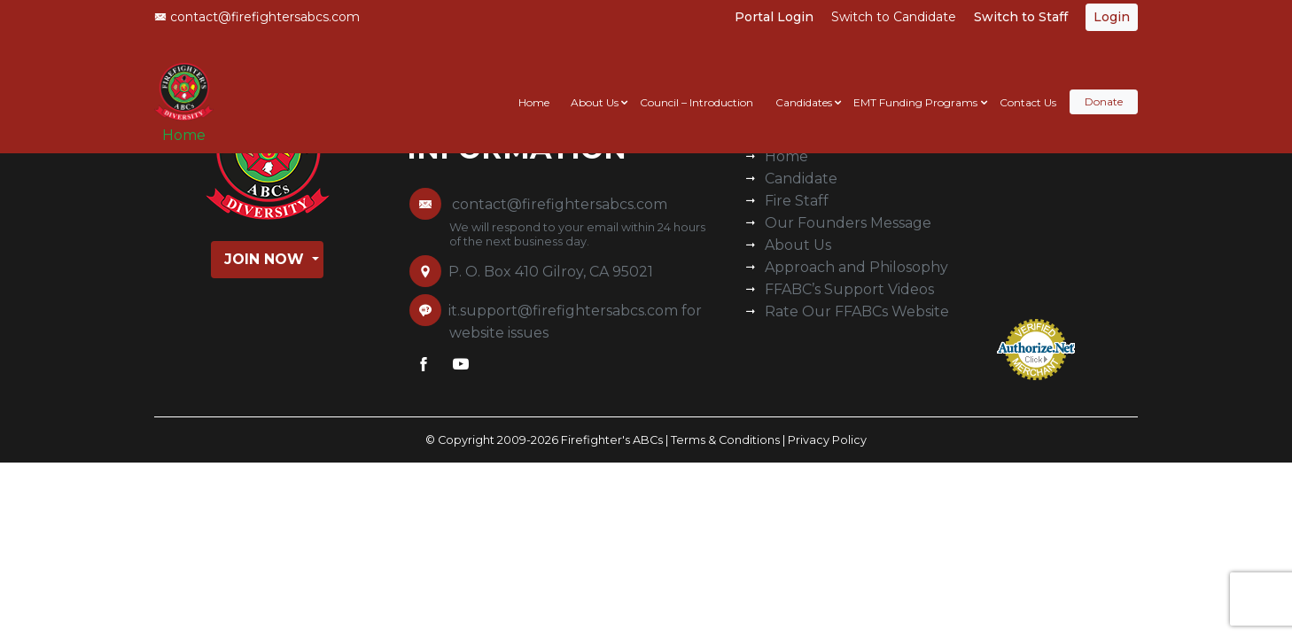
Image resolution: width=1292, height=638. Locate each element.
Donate (1104, 85)
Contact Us (1028, 85)
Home (190, 125)
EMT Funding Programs (915, 85)
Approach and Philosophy (856, 267)
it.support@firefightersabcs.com (563, 310)
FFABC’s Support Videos (849, 289)
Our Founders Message (848, 222)
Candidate (801, 178)
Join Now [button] (266, 259)
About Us (595, 85)
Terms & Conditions (725, 440)
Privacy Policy (827, 440)
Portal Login (774, 17)
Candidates (803, 85)
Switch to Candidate (893, 17)
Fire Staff (797, 200)
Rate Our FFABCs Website (857, 311)
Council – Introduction (696, 85)
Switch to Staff (1021, 17)
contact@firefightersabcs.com (257, 17)
